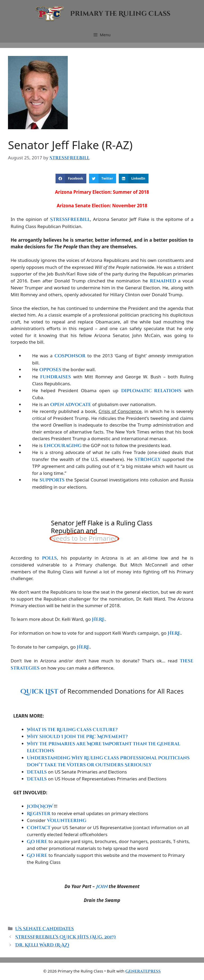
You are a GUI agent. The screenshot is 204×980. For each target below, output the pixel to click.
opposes (50, 370)
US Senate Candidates (44, 929)
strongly (148, 459)
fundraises (55, 377)
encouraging (63, 446)
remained (163, 281)
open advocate (70, 405)
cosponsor (70, 356)
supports (52, 480)
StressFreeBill (70, 219)
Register (38, 814)
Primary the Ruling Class (120, 13)
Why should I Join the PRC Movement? (77, 737)
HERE (98, 619)
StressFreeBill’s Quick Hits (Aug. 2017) (65, 937)
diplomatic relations (151, 391)
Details (37, 772)
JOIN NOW (40, 806)
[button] (71, 178)
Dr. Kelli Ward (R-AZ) (42, 945)
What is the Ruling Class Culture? (72, 730)
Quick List (39, 691)
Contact (38, 828)
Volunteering (66, 820)
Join (102, 887)
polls (49, 558)
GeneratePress (143, 971)
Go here (37, 842)
